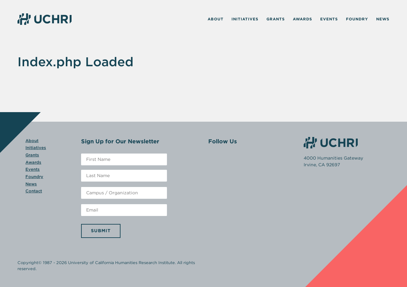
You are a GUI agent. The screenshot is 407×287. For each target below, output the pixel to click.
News (383, 19)
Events (329, 19)
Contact (33, 191)
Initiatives (245, 19)
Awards (302, 19)
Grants (275, 19)
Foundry (357, 19)
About (216, 19)
